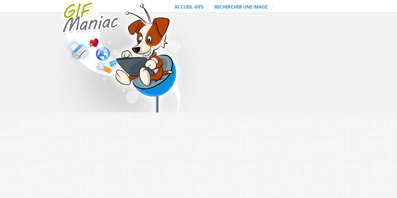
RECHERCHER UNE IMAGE (240, 7)
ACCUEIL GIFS (189, 7)
